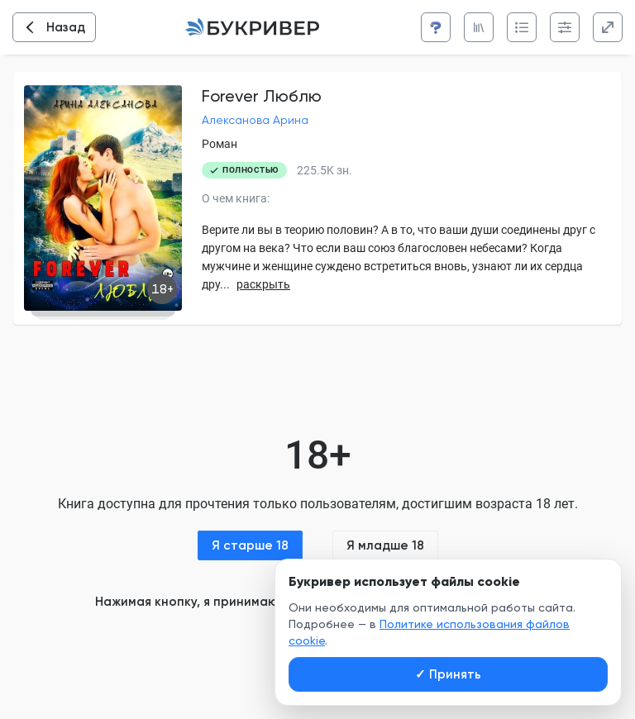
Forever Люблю (262, 96)
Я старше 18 (250, 545)
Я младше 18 (385, 545)
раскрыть (263, 284)
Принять (448, 674)
